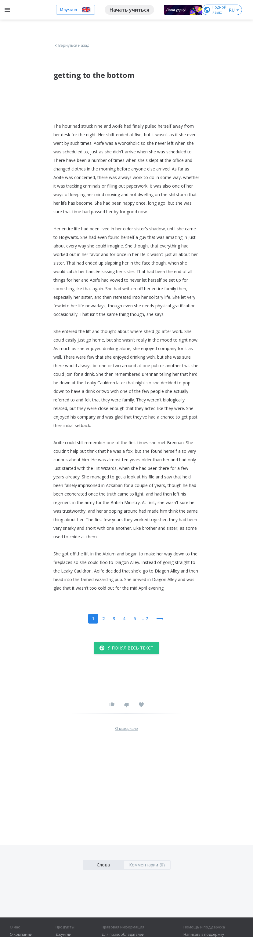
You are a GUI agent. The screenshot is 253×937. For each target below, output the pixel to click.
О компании (21, 934)
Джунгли (63, 934)
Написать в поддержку (203, 934)
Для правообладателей (123, 934)
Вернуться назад (71, 45)
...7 (145, 618)
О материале (126, 729)
